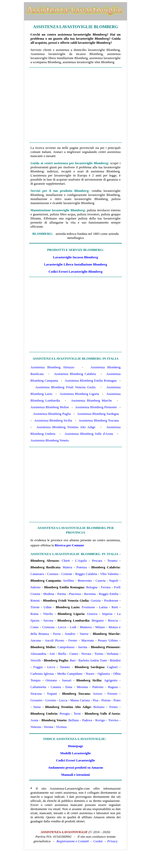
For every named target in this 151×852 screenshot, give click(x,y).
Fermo (72, 640)
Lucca (63, 700)
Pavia (57, 634)
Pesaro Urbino (108, 640)
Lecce (51, 667)
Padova (87, 720)
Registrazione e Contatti (73, 841)
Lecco (62, 627)
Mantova (86, 627)
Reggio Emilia (108, 594)
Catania (56, 687)
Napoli (113, 580)
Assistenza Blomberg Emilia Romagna (91, 380)
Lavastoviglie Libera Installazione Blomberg (75, 264)
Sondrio (70, 634)
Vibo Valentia (109, 574)
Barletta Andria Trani (93, 660)
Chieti (66, 560)
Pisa (96, 700)
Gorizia (96, 600)
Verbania (112, 654)
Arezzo (97, 693)
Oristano (51, 680)
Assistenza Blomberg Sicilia (53, 420)
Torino (98, 654)
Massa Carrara (80, 700)
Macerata (87, 640)
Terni (77, 713)
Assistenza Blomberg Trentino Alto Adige (65, 427)
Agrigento (110, 680)
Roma (34, 614)
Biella (62, 654)
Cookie (98, 841)
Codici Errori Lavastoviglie (75, 760)
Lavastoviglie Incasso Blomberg (75, 257)
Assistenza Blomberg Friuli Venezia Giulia (65, 387)
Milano (100, 627)
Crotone (66, 574)
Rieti (115, 607)
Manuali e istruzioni (75, 775)
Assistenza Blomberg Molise (49, 407)
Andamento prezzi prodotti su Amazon (75, 767)
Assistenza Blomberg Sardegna (98, 414)
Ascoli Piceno (54, 640)
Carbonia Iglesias (42, 674)
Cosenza (52, 574)
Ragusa (113, 687)
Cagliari (112, 667)
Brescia (113, 620)
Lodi (73, 627)
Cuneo (73, 654)
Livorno (50, 700)
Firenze (112, 693)
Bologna (91, 587)
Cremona (48, 627)
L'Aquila (81, 560)
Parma (61, 594)
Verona (48, 727)
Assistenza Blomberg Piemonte (96, 407)
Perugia (65, 713)
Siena (37, 707)
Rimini (35, 600)
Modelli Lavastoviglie (75, 753)
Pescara (97, 560)
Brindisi (115, 660)
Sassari (66, 680)
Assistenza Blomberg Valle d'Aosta (88, 434)
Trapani (52, 693)
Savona (48, 620)
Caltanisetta (38, 687)
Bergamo (98, 620)
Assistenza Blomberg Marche (91, 400)
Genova (92, 614)
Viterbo (48, 614)
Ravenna (89, 594)
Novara (86, 654)
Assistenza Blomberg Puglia (52, 414)
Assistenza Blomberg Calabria (75, 374)
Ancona (35, 640)
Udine (48, 607)
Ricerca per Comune (69, 545)
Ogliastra (104, 674)
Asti (52, 654)
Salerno (35, 587)
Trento (113, 707)
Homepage (75, 746)
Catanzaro (37, 574)
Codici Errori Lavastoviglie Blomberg (75, 271)
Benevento (85, 580)
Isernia (82, 647)
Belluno (73, 720)
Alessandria (38, 654)
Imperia (107, 614)
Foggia (37, 667)
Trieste (35, 607)
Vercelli (35, 660)
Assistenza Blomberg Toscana (99, 420)
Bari (73, 660)
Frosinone (88, 607)
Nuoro (90, 674)
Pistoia (105, 700)
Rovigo (100, 720)
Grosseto (36, 700)
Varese (84, 634)
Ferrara (106, 587)
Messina (82, 687)
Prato (116, 700)
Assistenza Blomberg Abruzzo (52, 367)
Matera (67, 567)
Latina (103, 607)
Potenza (81, 567)
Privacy (112, 841)
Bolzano (98, 707)
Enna (68, 687)
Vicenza (61, 727)
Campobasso (66, 647)
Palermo (97, 687)
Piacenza (75, 594)
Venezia (35, 727)
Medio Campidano (69, 674)
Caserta (100, 580)
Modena (48, 594)
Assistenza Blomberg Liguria (79, 394)
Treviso (113, 720)
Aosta (34, 720)
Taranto (65, 667)
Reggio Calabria (86, 574)
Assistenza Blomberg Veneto (49, 440)
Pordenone (111, 600)
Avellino (68, 580)
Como (34, 627)
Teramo (112, 560)
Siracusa (36, 693)
